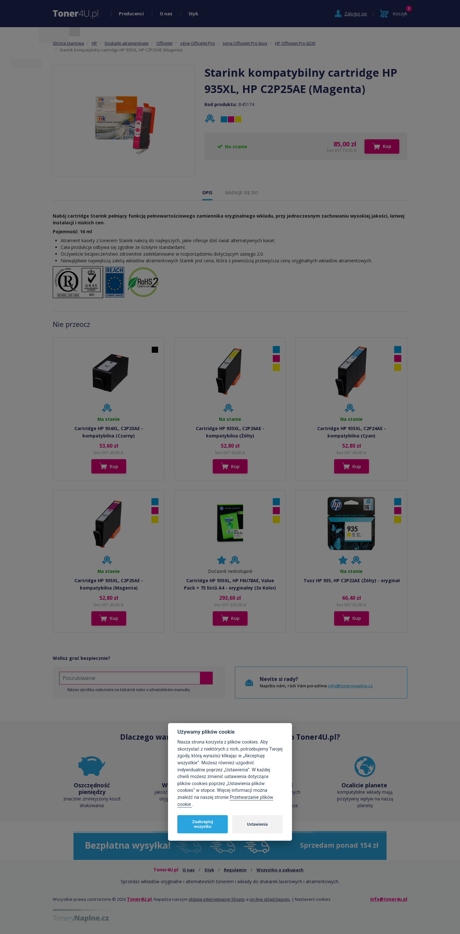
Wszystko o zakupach (280, 870)
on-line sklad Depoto (269, 899)
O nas (166, 14)
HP (94, 43)
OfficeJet (164, 43)
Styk (193, 14)
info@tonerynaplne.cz (350, 686)
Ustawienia (257, 824)
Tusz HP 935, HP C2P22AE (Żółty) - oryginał (351, 580)
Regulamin (235, 870)
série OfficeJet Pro (197, 43)
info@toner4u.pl (388, 899)
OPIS (207, 192)
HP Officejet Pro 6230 (295, 43)
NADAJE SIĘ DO (241, 192)
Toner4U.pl (139, 899)
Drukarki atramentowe (127, 43)
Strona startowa (68, 43)
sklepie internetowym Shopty (216, 899)
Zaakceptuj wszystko (202, 824)
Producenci (131, 14)
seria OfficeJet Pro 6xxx (245, 43)
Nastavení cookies (313, 899)
